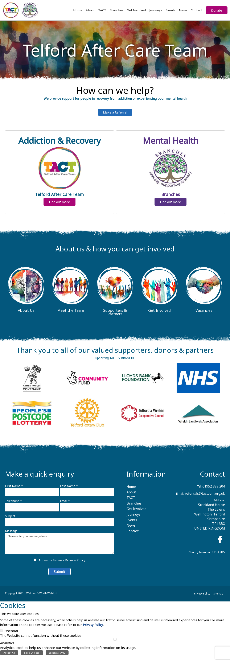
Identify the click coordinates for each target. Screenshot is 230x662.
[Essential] (1, 637)
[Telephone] (32, 509)
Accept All (9, 659)
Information (146, 476)
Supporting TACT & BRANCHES (115, 360)
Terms (57, 562)
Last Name (69, 488)
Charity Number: (200, 554)
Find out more (59, 205)
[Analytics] (115, 646)
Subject (10, 518)
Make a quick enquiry (39, 476)
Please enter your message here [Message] (59, 545)
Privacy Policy (75, 562)
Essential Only (57, 659)
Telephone (13, 503)
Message (11, 533)
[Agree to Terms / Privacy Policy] (35, 562)
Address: (219, 503)
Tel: (199, 488)
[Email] (87, 509)
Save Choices (32, 659)
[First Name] (32, 494)
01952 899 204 (213, 488)
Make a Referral (115, 114)
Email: (180, 496)
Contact (212, 476)
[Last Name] (87, 494)
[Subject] (59, 524)
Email (65, 503)
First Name (14, 488)
